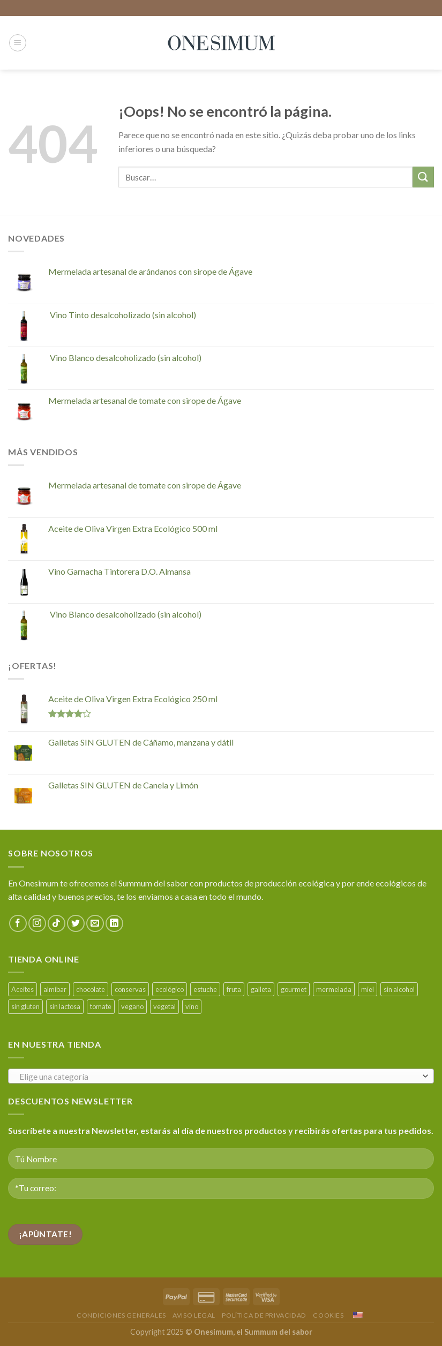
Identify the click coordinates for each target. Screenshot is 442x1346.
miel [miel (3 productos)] (367, 989)
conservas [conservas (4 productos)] (130, 989)
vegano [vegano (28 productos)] (132, 1006)
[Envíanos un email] (95, 924)
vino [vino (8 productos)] (191, 1006)
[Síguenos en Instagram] (37, 924)
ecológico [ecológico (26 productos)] (169, 989)
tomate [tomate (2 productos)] (100, 1006)
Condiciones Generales (121, 1315)
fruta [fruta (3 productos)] (234, 989)
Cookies (328, 1315)
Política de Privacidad (264, 1315)
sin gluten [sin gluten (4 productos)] (25, 1006)
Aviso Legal (194, 1315)
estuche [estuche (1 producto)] (205, 989)
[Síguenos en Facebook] (18, 924)
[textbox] (218, 1076)
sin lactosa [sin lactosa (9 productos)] (64, 1006)
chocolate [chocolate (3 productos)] (90, 989)
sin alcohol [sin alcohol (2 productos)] (399, 989)
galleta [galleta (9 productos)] (261, 989)
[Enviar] (423, 177)
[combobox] (221, 1076)
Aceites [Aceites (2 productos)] (22, 989)
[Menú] (17, 42)
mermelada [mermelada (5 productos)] (333, 989)
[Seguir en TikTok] (56, 924)
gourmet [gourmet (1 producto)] (293, 989)
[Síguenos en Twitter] (76, 924)
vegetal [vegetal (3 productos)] (164, 1006)
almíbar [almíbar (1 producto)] (54, 989)
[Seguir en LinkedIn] (114, 924)
